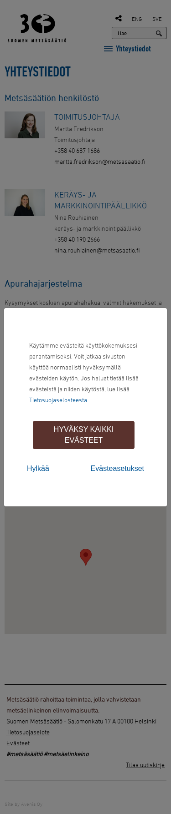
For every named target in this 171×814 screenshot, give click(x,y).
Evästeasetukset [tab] (117, 468)
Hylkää (38, 468)
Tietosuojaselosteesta (58, 400)
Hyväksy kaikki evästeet (84, 434)
